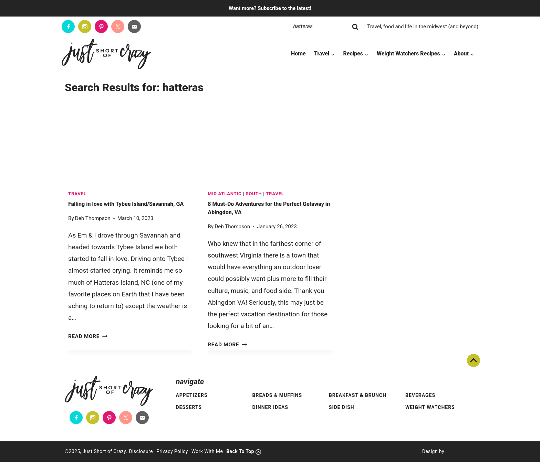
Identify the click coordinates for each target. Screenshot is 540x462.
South (254, 193)
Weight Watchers (430, 407)
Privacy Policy (172, 451)
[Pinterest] (101, 26)
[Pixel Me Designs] (459, 452)
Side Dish (341, 407)
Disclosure (141, 451)
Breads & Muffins (277, 395)
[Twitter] (117, 26)
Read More (87, 336)
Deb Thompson (93, 218)
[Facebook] (68, 26)
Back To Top (473, 360)
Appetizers (191, 395)
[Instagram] (84, 26)
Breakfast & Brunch (357, 395)
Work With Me (207, 451)
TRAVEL (77, 193)
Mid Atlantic (224, 193)
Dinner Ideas (270, 407)
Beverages (420, 395)
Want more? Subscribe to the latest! (270, 8)
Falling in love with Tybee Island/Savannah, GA (126, 204)
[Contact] (134, 26)
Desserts (189, 407)
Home (298, 53)
